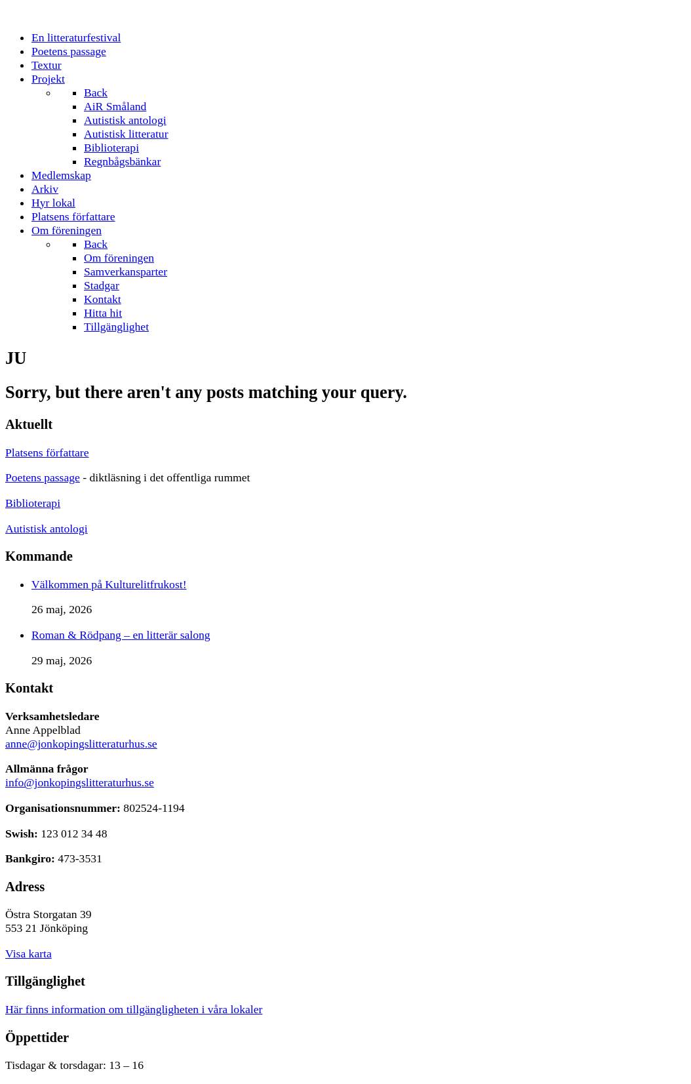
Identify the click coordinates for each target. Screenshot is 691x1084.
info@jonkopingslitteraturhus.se (79, 782)
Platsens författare (47, 452)
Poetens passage (42, 477)
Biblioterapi (32, 503)
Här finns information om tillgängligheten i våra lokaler (133, 1009)
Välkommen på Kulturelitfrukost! (109, 584)
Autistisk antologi (46, 528)
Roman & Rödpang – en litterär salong (120, 634)
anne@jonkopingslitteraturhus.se (81, 743)
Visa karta (28, 953)
